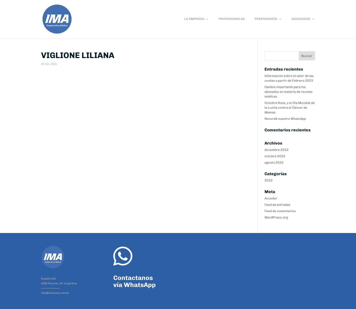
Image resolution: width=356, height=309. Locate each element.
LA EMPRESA (194, 19)
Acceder (271, 198)
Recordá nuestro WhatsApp (285, 119)
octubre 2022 (275, 156)
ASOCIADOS (301, 19)
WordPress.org (276, 217)
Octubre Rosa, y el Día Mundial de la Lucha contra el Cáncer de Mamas (290, 107)
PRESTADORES (266, 19)
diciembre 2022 (277, 150)
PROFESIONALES (232, 19)
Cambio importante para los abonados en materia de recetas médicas (289, 91)
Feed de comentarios (280, 211)
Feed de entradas (277, 205)
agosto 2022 (274, 162)
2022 (269, 180)
